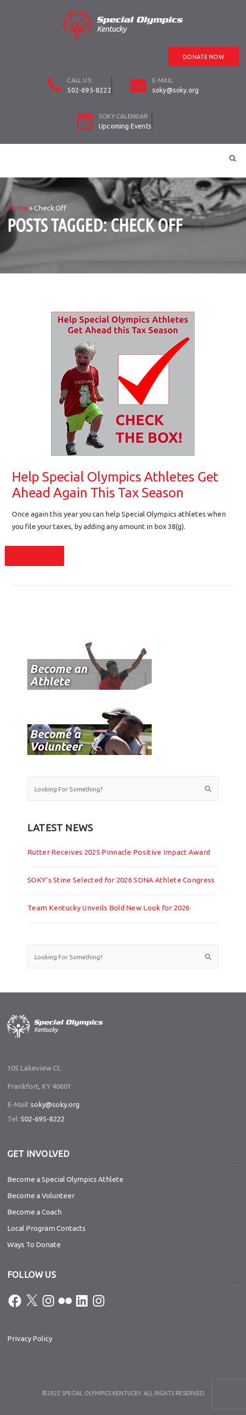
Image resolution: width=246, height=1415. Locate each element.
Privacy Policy (29, 1338)
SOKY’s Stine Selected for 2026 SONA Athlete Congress (121, 880)
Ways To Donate (34, 1244)
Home (17, 208)
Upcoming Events (125, 126)
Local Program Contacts (46, 1228)
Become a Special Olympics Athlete (65, 1179)
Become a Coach (34, 1212)
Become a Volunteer (41, 1195)
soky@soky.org (175, 90)
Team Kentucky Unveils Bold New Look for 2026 (108, 908)
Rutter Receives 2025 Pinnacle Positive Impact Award (118, 852)
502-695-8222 (89, 90)
